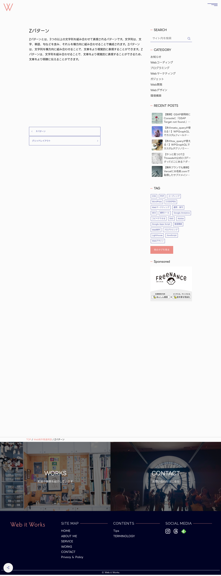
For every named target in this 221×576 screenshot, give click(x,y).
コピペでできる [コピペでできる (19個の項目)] (179, 219)
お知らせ (155, 57)
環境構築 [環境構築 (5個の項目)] (156, 230)
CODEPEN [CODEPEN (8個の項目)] (172, 201)
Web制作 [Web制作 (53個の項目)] (168, 230)
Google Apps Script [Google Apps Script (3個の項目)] (180, 224)
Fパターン (38, 131)
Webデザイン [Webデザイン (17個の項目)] (158, 242)
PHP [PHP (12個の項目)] (162, 196)
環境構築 (155, 96)
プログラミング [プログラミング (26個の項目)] (183, 230)
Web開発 (156, 85)
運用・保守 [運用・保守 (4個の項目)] (178, 207)
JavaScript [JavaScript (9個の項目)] (172, 236)
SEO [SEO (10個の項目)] (154, 213)
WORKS (66, 548)
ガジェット (157, 79)
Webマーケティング (163, 74)
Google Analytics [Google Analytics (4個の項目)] (160, 219)
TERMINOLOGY (124, 537)
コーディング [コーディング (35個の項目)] (174, 196)
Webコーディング (161, 63)
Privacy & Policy (72, 558)
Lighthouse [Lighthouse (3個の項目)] (157, 236)
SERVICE (67, 543)
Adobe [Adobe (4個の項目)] (163, 224)
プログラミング (159, 68)
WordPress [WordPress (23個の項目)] (157, 201)
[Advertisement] (87, 94)
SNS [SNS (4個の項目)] (154, 224)
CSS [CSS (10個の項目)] (154, 196)
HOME (65, 532)
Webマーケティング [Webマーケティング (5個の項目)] (160, 207)
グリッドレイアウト (117, 131)
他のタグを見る (162, 251)
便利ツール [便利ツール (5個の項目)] (165, 213)
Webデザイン (158, 90)
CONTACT (68, 553)
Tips (116, 532)
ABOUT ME (69, 537)
